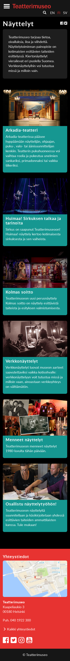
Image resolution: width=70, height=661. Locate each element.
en (52, 12)
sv (65, 12)
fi (58, 12)
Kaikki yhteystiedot (21, 629)
